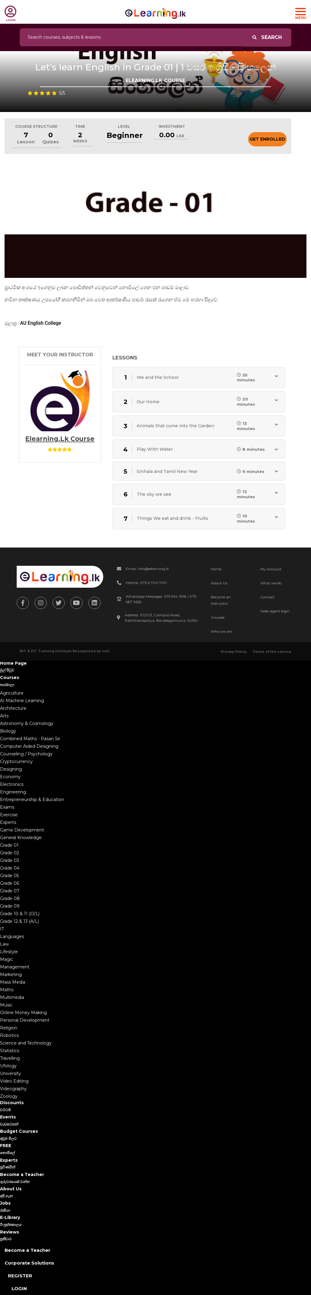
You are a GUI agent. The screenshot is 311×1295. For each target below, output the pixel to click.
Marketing (11, 974)
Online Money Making (23, 1012)
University (10, 1073)
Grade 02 (9, 853)
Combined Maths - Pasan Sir (30, 738)
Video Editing (14, 1081)
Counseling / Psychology (26, 754)
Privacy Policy (234, 651)
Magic (6, 959)
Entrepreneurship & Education (32, 799)
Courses (217, 617)
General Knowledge (21, 837)
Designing (11, 769)
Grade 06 (9, 883)
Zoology (9, 1096)
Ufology (8, 1066)
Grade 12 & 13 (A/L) (19, 921)
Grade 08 (10, 898)
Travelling (10, 1058)
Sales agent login (275, 611)
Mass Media (12, 982)
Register (20, 1276)
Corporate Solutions (29, 1263)
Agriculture (11, 693)
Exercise (9, 814)
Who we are (221, 631)
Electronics (11, 784)
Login (19, 1288)
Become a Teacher (27, 1250)
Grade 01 (9, 845)
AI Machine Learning (22, 700)
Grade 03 (9, 860)
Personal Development (25, 1020)
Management (14, 967)
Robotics (9, 1035)
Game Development (22, 830)
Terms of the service (272, 651)
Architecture (13, 708)
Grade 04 (9, 868)
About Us (219, 583)
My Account (271, 569)
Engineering (13, 792)
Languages (12, 936)
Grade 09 (9, 906)
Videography (13, 1088)
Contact (267, 597)
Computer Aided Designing (29, 746)
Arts (4, 716)
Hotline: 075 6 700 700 (146, 582)
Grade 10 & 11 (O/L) (19, 913)
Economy (10, 776)
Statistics (9, 1050)
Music (6, 1005)
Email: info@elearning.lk (147, 568)
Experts (8, 822)
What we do (271, 583)
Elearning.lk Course (59, 439)
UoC (106, 651)
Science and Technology (26, 1043)
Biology (8, 731)
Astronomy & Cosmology (26, 723)
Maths (6, 989)
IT (2, 929)
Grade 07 (9, 891)
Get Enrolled (267, 139)
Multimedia (12, 997)
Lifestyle (9, 951)
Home (216, 569)
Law (4, 944)
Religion (8, 1028)
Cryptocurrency (16, 761)
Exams (7, 807)
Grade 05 (9, 875)
